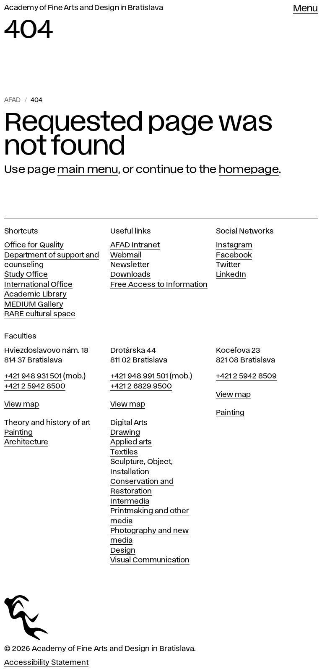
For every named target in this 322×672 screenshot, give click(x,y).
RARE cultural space (39, 314)
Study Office (26, 274)
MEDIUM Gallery (33, 304)
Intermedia (129, 501)
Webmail (125, 255)
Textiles (124, 452)
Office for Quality (34, 245)
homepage (249, 170)
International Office (38, 284)
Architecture (26, 442)
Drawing (125, 432)
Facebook (234, 255)
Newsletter (130, 265)
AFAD (12, 100)
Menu (305, 9)
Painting (18, 432)
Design (122, 550)
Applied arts (131, 442)
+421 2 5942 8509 (246, 376)
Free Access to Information (159, 284)
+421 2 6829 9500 (141, 386)
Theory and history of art (47, 423)
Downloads (130, 274)
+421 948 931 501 (33, 376)
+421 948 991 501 (139, 376)
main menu (87, 170)
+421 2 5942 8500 (34, 386)
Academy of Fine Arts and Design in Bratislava (83, 8)
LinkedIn (231, 274)
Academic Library (35, 294)
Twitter (228, 265)
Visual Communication (150, 560)
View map (21, 404)
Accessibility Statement (46, 662)
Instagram (234, 245)
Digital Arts (129, 423)
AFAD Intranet (135, 245)
